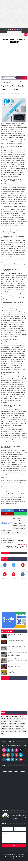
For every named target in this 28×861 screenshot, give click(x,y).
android (3, 728)
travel (24, 731)
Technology (4, 726)
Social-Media (13, 723)
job (23, 728)
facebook (22, 553)
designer (17, 728)
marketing (13, 731)
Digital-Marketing (12, 718)
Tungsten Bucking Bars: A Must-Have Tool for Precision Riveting (17, 647)
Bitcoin (14, 716)
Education (23, 718)
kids (7, 731)
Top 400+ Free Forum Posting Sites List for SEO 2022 (16, 665)
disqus (13, 553)
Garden (10, 721)
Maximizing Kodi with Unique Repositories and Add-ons (16, 641)
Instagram (4, 723)
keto (2, 731)
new (19, 731)
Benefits (8, 716)
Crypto (3, 718)
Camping (21, 716)
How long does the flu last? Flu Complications (17, 671)
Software (22, 723)
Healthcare (17, 721)
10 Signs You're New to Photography (14, 635)
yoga (2, 733)
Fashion (3, 721)
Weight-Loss (19, 726)
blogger (5, 553)
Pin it (8, 514)
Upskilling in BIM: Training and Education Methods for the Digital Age (17, 660)
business (10, 728)
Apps (2, 716)
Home (2, 81)
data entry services (12, 305)
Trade (12, 726)
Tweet (8, 510)
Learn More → (13, 820)
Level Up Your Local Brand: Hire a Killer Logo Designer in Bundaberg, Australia (17, 654)
